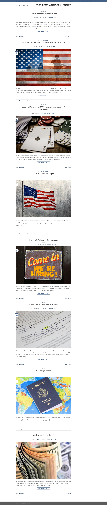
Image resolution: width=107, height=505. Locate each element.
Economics (71, 1)
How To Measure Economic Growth (43, 304)
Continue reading (43, 31)
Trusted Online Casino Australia (43, 13)
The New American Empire (43, 174)
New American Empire (83, 1)
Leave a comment (67, 36)
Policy (76, 1)
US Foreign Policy (43, 371)
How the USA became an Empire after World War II (43, 42)
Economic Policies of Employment (43, 240)
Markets (20, 5)
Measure (25, 5)
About (30, 5)
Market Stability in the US (43, 435)
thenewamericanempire (50, 17)
